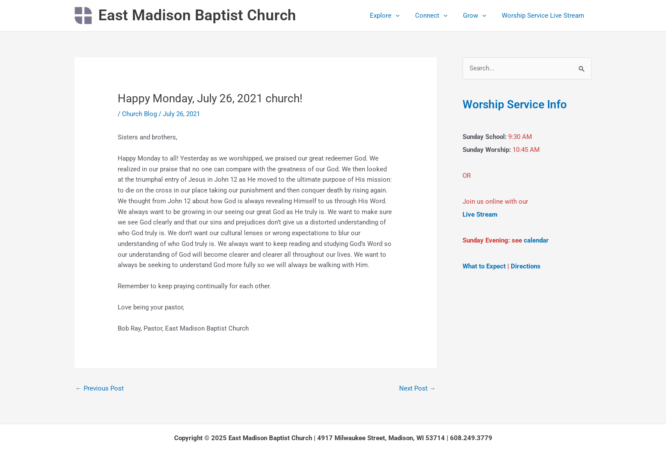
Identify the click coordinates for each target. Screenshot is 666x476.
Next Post (417, 388)
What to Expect (484, 266)
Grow (478, 15)
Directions (526, 266)
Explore (394, 15)
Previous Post (99, 388)
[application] (404, 15)
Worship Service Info (515, 104)
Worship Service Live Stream (544, 15)
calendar (536, 240)
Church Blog (139, 114)
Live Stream (480, 214)
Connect (438, 15)
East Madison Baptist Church (197, 15)
